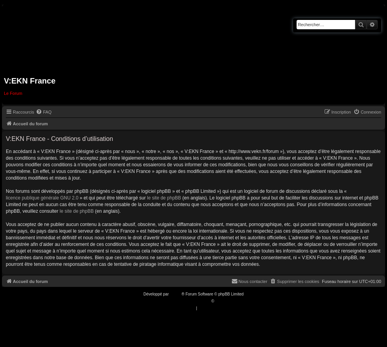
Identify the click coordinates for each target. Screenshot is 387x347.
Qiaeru (221, 301)
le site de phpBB (164, 198)
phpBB (176, 294)
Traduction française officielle (185, 301)
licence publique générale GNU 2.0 (42, 198)
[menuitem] (43, 112)
